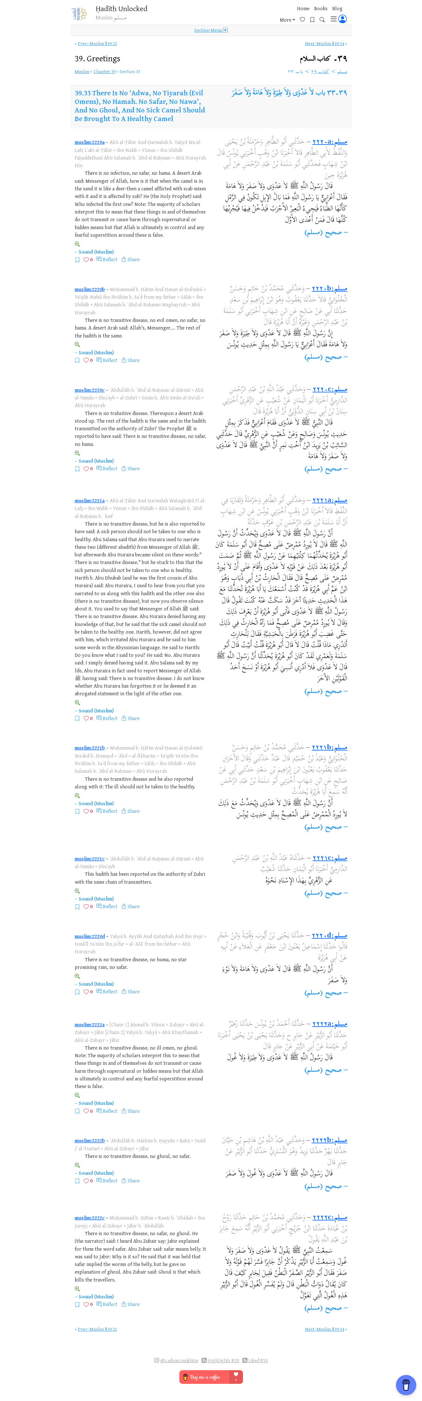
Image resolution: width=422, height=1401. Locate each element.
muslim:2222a (90, 1024)
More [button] (285, 15)
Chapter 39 (104, 71)
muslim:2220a (90, 142)
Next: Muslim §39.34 (324, 43)
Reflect (110, 259)
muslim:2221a (90, 500)
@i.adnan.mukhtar (179, 1360)
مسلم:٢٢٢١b (329, 748)
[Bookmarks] (315, 14)
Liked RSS (258, 1360)
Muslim (82, 71)
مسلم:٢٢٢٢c (330, 1218)
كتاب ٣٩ (320, 72)
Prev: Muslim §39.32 (97, 43)
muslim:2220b (90, 289)
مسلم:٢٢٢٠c (330, 390)
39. (97, 58)
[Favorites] (305, 14)
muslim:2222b (90, 1140)
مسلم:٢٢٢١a (330, 500)
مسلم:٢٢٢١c (330, 858)
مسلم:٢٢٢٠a (330, 142)
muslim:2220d (90, 936)
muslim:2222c (90, 1217)
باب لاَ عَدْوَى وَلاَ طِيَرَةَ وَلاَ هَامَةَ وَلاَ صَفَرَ (278, 93)
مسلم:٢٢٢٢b (329, 1140)
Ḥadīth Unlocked (125, 9)
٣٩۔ (324, 59)
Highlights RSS (223, 1360)
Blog (270, 15)
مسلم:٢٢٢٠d (329, 936)
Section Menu (211, 32)
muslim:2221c (90, 858)
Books (253, 15)
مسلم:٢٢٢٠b (329, 289)
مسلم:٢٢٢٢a (330, 1024)
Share (134, 259)
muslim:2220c (90, 390)
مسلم (342, 72)
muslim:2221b (90, 748)
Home (236, 15)
